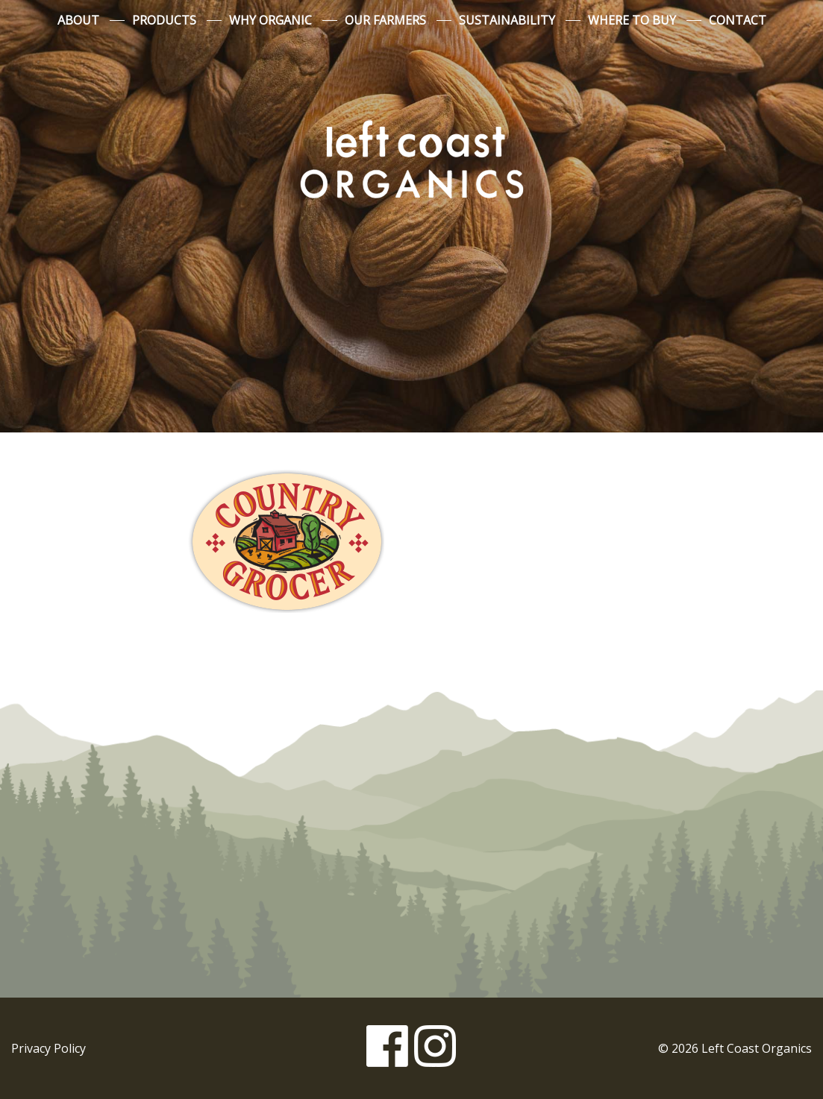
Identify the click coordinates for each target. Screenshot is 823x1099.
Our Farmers (385, 20)
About (78, 20)
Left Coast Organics (412, 158)
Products (164, 20)
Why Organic (270, 20)
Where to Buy (632, 20)
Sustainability (507, 20)
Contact (737, 20)
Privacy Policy (48, 1048)
